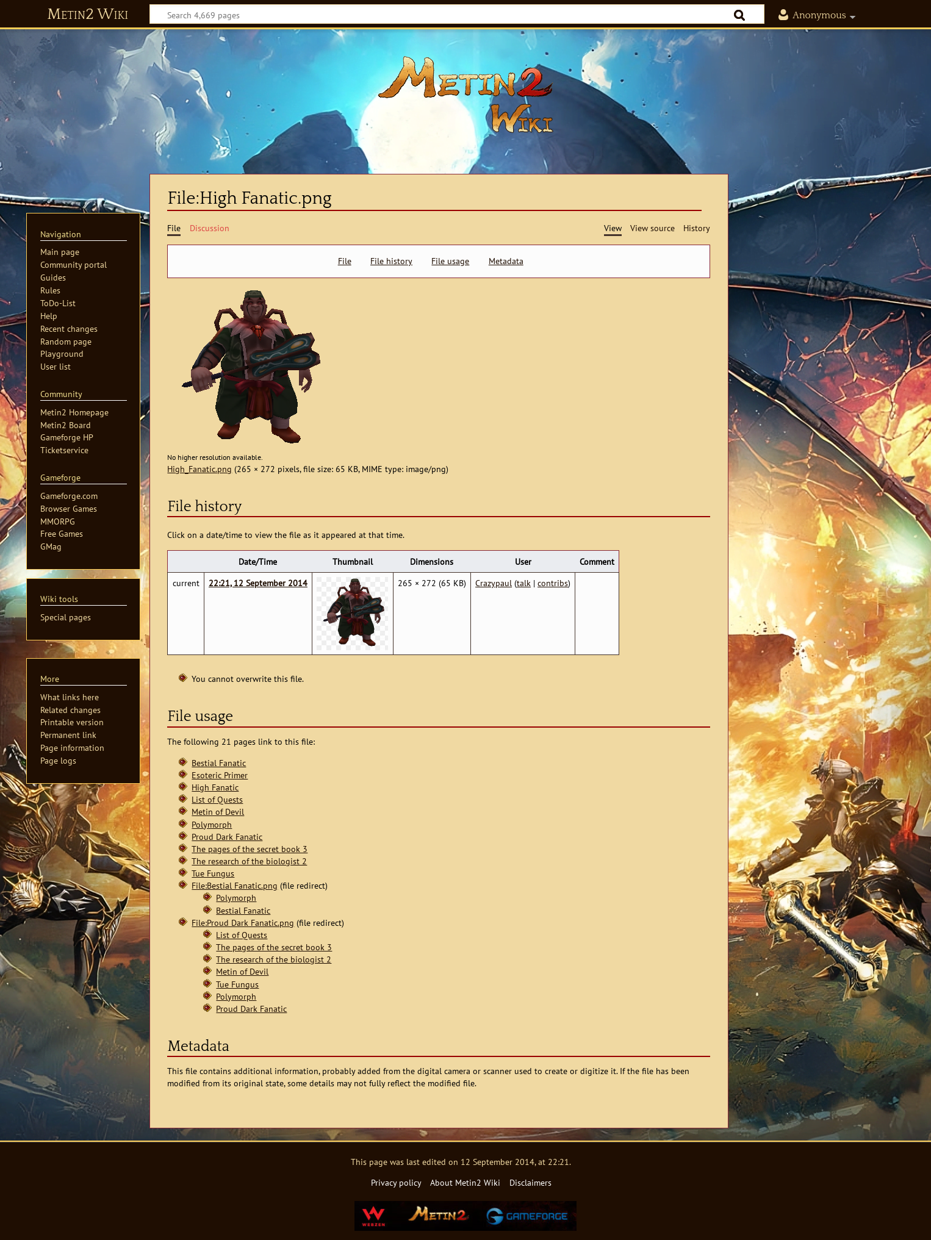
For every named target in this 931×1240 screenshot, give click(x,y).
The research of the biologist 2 (249, 861)
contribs (552, 583)
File (344, 261)
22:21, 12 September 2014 (258, 583)
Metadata (506, 261)
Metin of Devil (218, 811)
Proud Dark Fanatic (227, 836)
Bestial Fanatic (219, 763)
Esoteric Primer (220, 775)
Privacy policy (396, 1182)
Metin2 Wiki (87, 14)
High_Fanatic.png (199, 469)
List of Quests (217, 799)
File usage (450, 261)
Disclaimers (530, 1182)
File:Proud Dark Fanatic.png (243, 922)
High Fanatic (215, 787)
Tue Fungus (213, 873)
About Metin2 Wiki (465, 1182)
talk (524, 583)
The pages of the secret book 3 (249, 849)
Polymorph (212, 824)
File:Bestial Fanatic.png (235, 885)
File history (391, 261)
